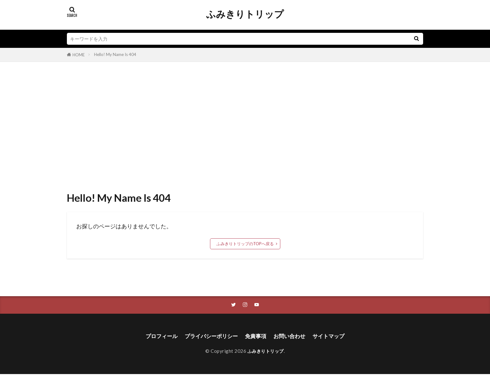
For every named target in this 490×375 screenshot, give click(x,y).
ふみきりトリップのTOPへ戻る (245, 243)
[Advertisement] (245, 124)
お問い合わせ (291, 336)
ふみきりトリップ (245, 14)
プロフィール (157, 336)
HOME (78, 54)
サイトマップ (332, 336)
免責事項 (256, 336)
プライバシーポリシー (210, 336)
